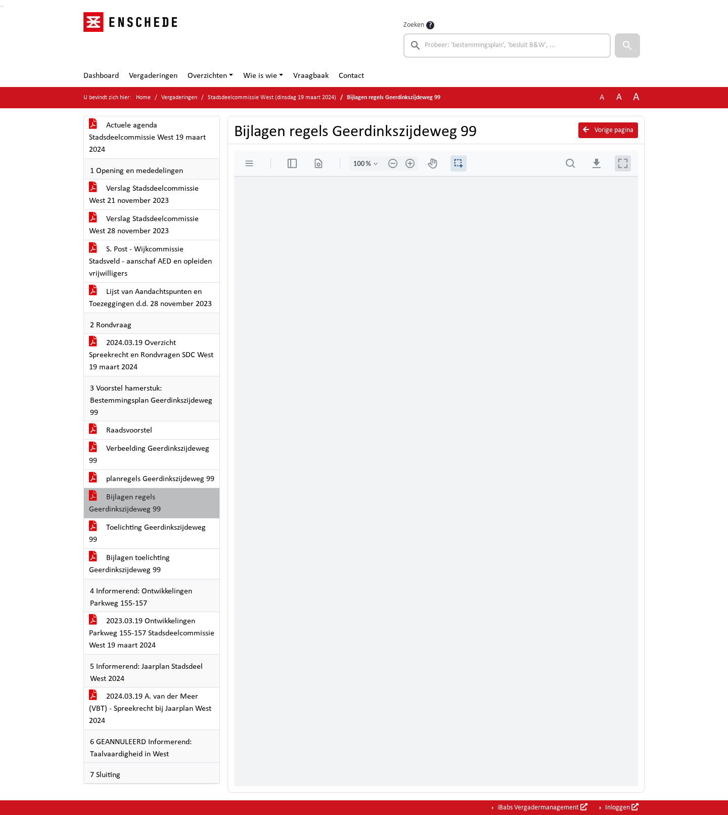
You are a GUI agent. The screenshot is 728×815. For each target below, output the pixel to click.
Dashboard (101, 76)
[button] (627, 45)
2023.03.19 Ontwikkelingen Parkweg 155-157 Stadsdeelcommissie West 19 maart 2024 (151, 633)
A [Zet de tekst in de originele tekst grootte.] (602, 98)
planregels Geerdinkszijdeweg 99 (151, 479)
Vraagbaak (311, 76)
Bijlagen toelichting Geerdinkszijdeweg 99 (129, 564)
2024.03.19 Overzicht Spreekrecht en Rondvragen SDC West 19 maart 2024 (151, 355)
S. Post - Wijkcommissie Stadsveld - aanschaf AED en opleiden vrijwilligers (150, 261)
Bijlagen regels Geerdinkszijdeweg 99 (125, 503)
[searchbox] (507, 45)
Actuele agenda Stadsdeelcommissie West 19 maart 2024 (147, 137)
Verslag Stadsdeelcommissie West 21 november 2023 (144, 195)
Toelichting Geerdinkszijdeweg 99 (147, 534)
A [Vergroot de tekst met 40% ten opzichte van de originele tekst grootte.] (636, 97)
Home (143, 98)
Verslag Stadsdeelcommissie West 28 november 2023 (144, 225)
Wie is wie (260, 76)
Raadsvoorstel (120, 430)
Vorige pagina (608, 130)
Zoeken (413, 25)
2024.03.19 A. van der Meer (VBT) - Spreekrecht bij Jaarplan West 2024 (150, 709)
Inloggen (621, 807)
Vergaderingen (153, 76)
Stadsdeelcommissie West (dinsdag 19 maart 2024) (272, 98)
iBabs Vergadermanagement (541, 807)
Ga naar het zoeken (1, 6)
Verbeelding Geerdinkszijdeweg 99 (149, 455)
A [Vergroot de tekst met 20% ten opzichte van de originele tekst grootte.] (619, 97)
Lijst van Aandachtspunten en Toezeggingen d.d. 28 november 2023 (150, 298)
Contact (351, 76)
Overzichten (207, 76)
